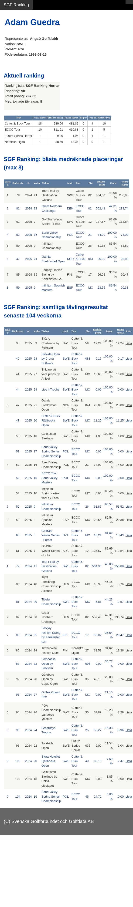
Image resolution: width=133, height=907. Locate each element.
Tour (78, 183)
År (28, 183)
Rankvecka (17, 183)
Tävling (45, 183)
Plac (91, 183)
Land (69, 183)
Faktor (113, 183)
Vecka (37, 183)
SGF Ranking (16, 5)
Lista (129, 343)
